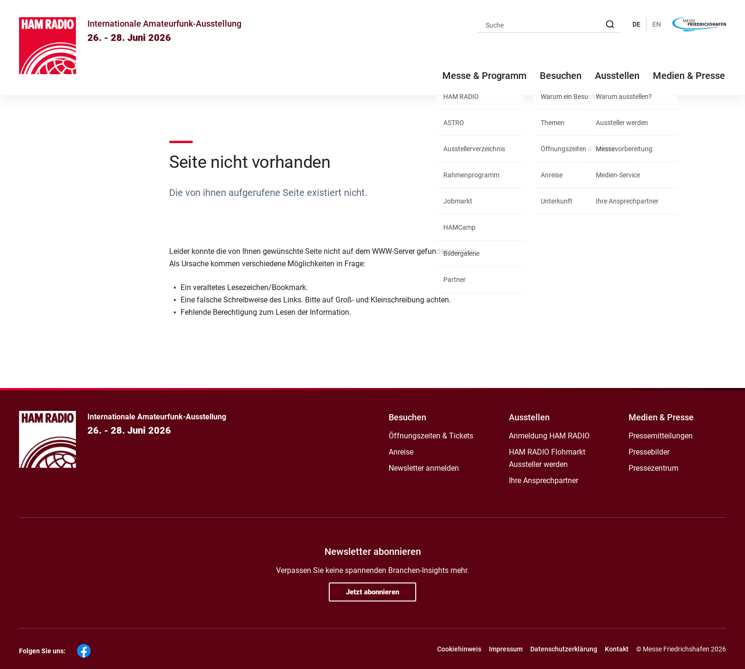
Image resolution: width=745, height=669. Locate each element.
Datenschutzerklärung (563, 649)
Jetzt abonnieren (372, 592)
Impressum (506, 649)
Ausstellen (529, 417)
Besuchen (407, 417)
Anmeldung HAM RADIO (549, 435)
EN (656, 24)
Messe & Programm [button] (484, 75)
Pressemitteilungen (661, 435)
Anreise (401, 451)
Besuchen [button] (561, 75)
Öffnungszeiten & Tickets (431, 435)
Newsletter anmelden (424, 468)
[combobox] (549, 24)
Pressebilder (649, 451)
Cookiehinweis (459, 649)
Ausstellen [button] (617, 75)
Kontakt (617, 649)
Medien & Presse (689, 75)
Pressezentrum (653, 468)
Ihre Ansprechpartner (543, 480)
